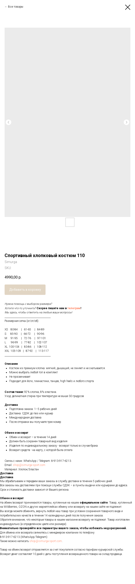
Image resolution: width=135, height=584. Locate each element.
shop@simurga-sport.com (29, 465)
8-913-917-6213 (61, 460)
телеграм (73, 308)
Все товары (15, 6)
